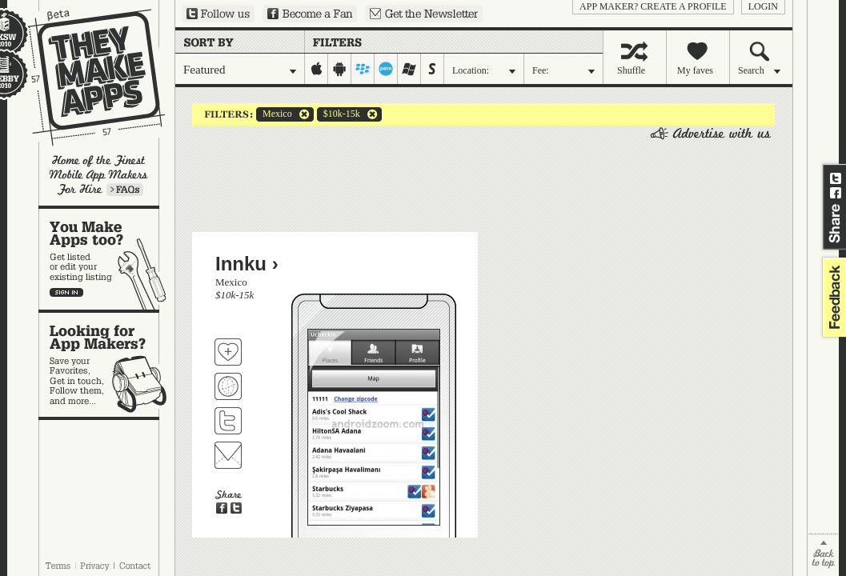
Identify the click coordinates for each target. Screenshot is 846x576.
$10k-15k (338, 114)
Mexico (274, 114)
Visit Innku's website (228, 386)
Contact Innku (228, 455)
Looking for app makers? (106, 365)
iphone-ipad (316, 69)
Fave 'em (228, 352)
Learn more (124, 189)
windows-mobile (409, 69)
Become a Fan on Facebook (310, 13)
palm (386, 69)
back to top (823, 555)
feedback (832, 297)
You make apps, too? (106, 259)
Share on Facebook (835, 192)
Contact (136, 565)
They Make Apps (86, 77)
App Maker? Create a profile (653, 6)
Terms (57, 565)
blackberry (363, 69)
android (339, 69)
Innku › (247, 263)
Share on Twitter (835, 178)
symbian (432, 69)
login (763, 6)
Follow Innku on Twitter (228, 420)
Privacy (94, 565)
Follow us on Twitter (218, 13)
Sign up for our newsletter (424, 13)
